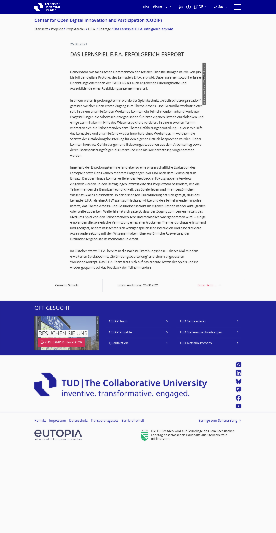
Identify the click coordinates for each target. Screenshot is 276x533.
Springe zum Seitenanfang (218, 506)
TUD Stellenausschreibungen (201, 418)
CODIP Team (118, 407)
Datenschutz (78, 506)
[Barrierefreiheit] (188, 7)
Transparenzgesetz (104, 506)
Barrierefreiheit (132, 506)
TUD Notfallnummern (196, 428)
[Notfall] (180, 7)
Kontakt (40, 506)
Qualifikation (118, 428)
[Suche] (219, 7)
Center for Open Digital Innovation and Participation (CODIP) (98, 21)
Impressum (57, 506)
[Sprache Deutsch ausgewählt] (200, 7)
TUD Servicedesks (193, 407)
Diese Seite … (207, 371)
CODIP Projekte (120, 418)
